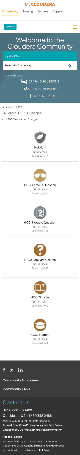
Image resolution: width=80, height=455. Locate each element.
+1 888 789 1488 (20, 410)
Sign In (10, 26)
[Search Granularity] (18, 56)
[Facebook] (4, 370)
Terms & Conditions (14, 425)
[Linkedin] (20, 370)
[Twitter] (11, 370)
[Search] (40, 65)
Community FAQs (16, 389)
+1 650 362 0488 (39, 415)
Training (28, 11)
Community (10, 11)
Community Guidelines (21, 380)
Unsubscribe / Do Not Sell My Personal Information (32, 429)
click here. (44, 450)
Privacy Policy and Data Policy (44, 425)
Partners (42, 11)
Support (58, 11)
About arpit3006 (14, 107)
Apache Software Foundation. (42, 445)
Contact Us (16, 402)
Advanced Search (13, 75)
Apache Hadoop (12, 436)
